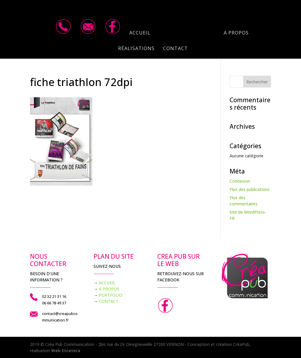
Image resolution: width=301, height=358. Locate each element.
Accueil (139, 33)
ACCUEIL (107, 283)
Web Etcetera (65, 350)
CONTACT (108, 301)
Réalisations (136, 49)
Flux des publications (250, 189)
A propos (236, 33)
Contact (175, 49)
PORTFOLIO (110, 295)
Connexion (240, 181)
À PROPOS (109, 289)
